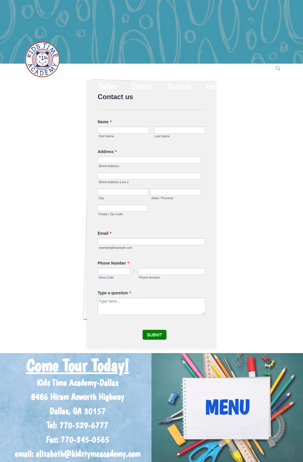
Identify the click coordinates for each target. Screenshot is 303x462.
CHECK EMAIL (260, 86)
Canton (142, 86)
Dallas (108, 86)
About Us (70, 86)
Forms (215, 86)
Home (33, 86)
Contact (179, 86)
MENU (227, 407)
